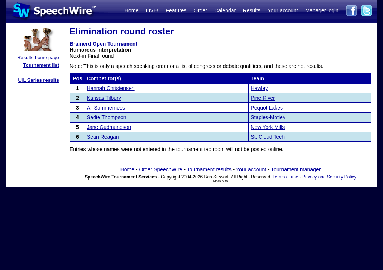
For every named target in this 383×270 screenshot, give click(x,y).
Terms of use (285, 177)
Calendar (225, 11)
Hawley (259, 88)
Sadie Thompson (106, 117)
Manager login (321, 11)
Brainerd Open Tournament (103, 44)
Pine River (263, 98)
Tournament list (41, 65)
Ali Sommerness (106, 108)
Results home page (38, 57)
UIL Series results (38, 80)
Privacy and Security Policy (329, 177)
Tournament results (209, 169)
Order (200, 11)
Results (252, 11)
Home (131, 11)
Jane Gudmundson (109, 127)
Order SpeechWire (160, 169)
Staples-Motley (268, 117)
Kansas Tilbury (104, 98)
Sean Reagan (103, 137)
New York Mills (268, 127)
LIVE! (152, 11)
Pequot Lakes (267, 108)
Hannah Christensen (111, 88)
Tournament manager (296, 169)
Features (176, 11)
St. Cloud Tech (268, 137)
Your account (282, 11)
